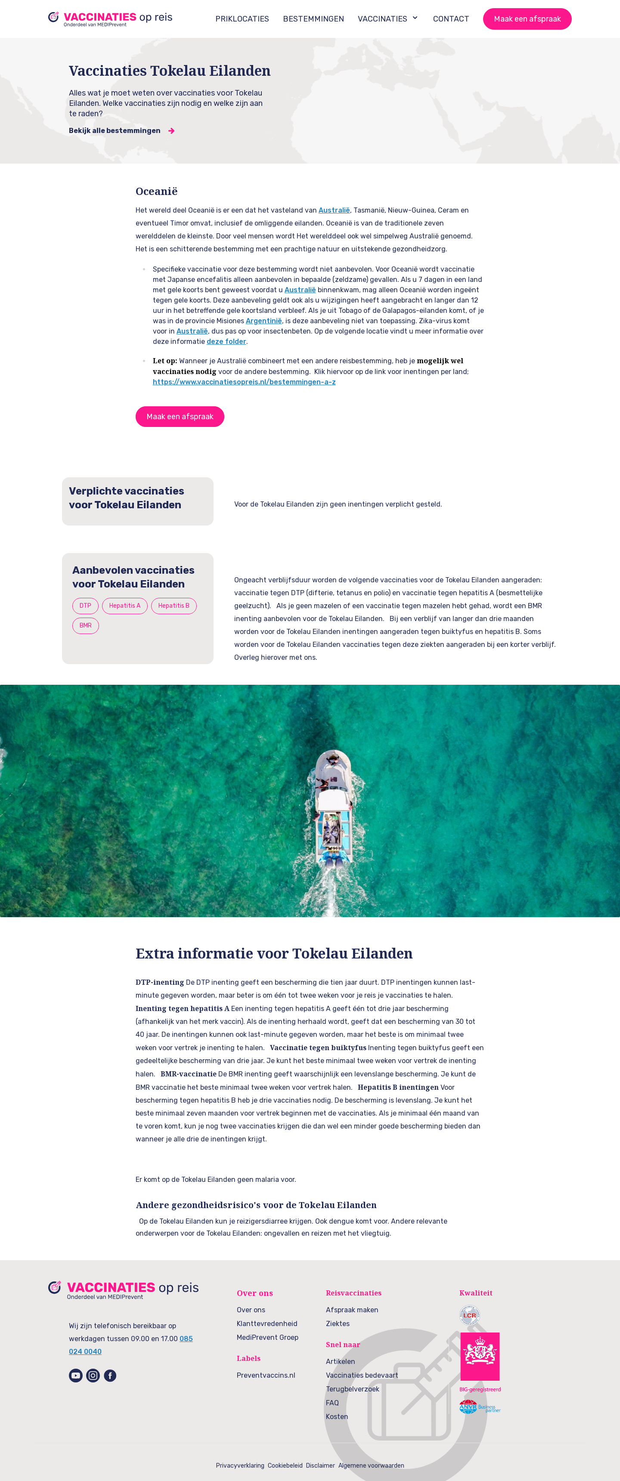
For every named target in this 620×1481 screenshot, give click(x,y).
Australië (334, 210)
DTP (85, 605)
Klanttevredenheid (267, 1324)
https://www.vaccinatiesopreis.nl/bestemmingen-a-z (244, 382)
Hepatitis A (124, 605)
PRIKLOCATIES (242, 19)
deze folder (226, 341)
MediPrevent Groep (267, 1337)
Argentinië (264, 321)
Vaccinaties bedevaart (362, 1375)
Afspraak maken (352, 1310)
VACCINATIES (388, 18)
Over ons (251, 1310)
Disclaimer (320, 1465)
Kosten (337, 1417)
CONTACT (451, 19)
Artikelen (340, 1361)
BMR (86, 625)
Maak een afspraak (527, 19)
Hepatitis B (173, 605)
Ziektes (338, 1324)
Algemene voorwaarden (371, 1465)
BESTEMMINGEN (313, 19)
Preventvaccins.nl (266, 1375)
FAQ (332, 1403)
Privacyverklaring (240, 1465)
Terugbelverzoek (352, 1389)
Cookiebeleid (285, 1465)
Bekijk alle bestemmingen (115, 131)
